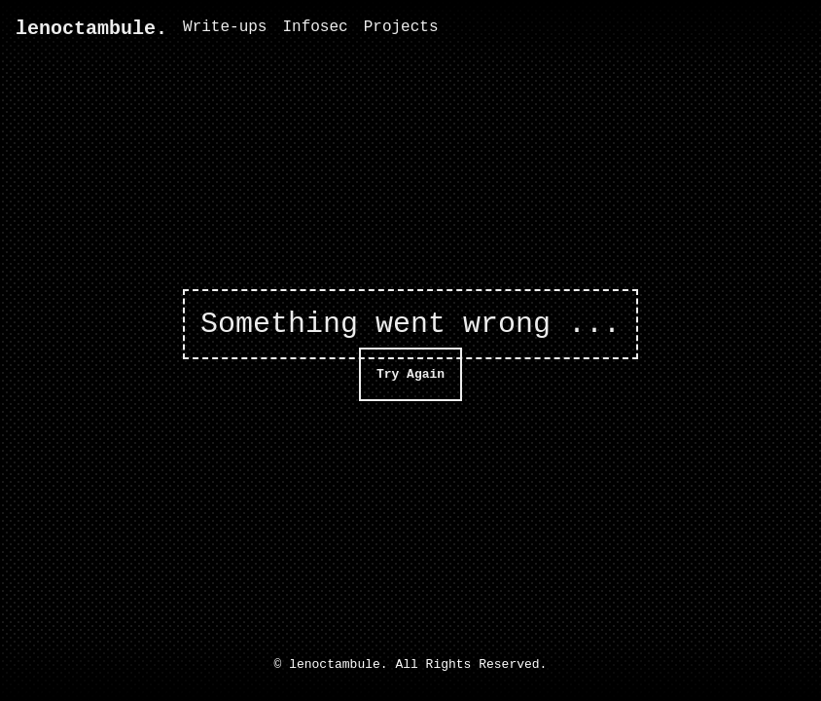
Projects (401, 27)
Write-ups (225, 27)
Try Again (410, 374)
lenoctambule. (91, 29)
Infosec (314, 27)
